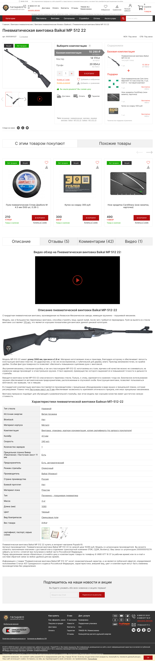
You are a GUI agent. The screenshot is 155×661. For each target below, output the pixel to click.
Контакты (65, 8)
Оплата (55, 8)
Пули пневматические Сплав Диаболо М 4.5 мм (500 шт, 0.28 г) (26, 206)
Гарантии (71, 630)
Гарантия (96, 96)
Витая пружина (49, 414)
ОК (148, 658)
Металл (45, 425)
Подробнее (92, 659)
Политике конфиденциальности (91, 654)
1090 (44, 506)
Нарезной (46, 408)
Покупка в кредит (55, 623)
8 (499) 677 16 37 (143, 618)
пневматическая (76, 118)
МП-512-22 (92, 120)
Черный (45, 512)
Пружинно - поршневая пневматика (60, 495)
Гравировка (83, 620)
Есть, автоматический (53, 462)
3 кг (44, 501)
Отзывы (74, 8)
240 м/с (45, 441)
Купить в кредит (63, 83)
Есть (44, 455)
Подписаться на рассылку (91, 595)
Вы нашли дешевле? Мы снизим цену (75, 89)
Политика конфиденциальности (14, 638)
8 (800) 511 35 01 (143, 615)
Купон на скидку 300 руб (77, 205)
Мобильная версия (11, 624)
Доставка (46, 8)
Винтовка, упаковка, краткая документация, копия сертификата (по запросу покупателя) (87, 430)
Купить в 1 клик (63, 80)
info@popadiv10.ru (143, 625)
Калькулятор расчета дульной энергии (94, 634)
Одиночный (47, 468)
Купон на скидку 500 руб (131, 106)
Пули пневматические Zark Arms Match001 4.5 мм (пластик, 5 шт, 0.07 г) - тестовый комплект (134, 81)
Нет (43, 419)
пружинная (66, 118)
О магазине (72, 620)
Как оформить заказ (56, 620)
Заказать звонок (34, 10)
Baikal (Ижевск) (49, 473)
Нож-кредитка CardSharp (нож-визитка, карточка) (134, 93)
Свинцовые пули (50, 517)
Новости (70, 623)
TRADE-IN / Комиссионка (86, 8)
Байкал (84, 120)
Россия (45, 479)
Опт (80, 627)
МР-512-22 (77, 120)
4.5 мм (45, 436)
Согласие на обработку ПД (37, 638)
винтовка (86, 118)
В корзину (40, 218)
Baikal (70, 120)
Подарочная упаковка (87, 623)
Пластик (46, 490)
